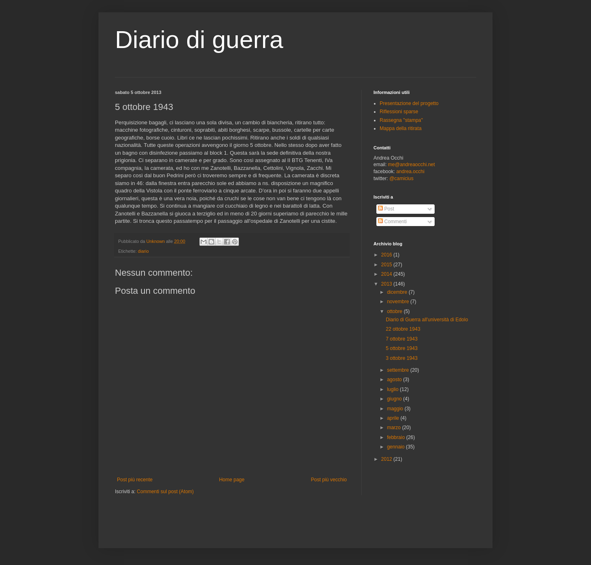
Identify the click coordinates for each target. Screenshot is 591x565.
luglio (393, 389)
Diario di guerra (199, 39)
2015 (387, 265)
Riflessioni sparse (399, 111)
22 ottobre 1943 (403, 329)
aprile (394, 418)
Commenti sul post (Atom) (165, 491)
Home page (232, 480)
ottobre (395, 311)
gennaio (396, 447)
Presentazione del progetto (409, 103)
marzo (394, 427)
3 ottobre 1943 (401, 358)
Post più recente (135, 480)
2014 (387, 274)
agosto (395, 379)
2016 (387, 255)
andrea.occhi (410, 171)
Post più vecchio (329, 480)
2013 (387, 284)
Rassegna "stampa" (401, 120)
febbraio (396, 437)
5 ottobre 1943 (401, 348)
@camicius (401, 178)
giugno (395, 399)
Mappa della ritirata (400, 128)
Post (386, 209)
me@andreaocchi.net (411, 164)
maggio (396, 409)
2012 (387, 459)
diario (143, 251)
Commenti (392, 221)
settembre (398, 370)
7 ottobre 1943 (401, 339)
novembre (398, 301)
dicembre (398, 292)
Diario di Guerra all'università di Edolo (427, 320)
